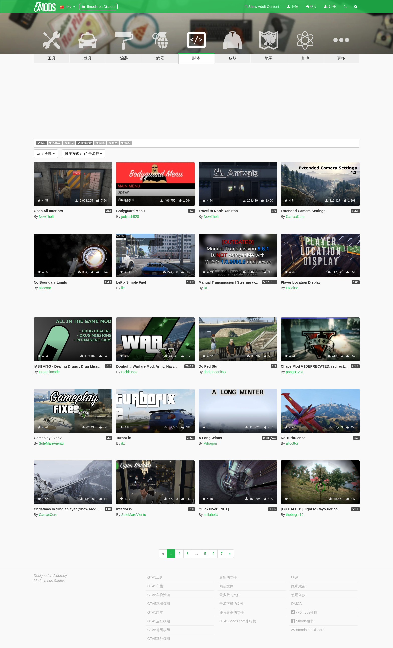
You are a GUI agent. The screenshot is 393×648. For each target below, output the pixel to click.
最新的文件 (228, 577)
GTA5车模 (155, 586)
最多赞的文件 (229, 595)
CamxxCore (295, 216)
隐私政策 (298, 586)
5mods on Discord (307, 630)
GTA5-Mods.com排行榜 (237, 621)
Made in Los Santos (49, 581)
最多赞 (83, 154)
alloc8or (45, 288)
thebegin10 (294, 515)
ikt (123, 288)
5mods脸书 (302, 621)
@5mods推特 (304, 612)
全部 (46, 154)
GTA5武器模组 (158, 604)
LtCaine (292, 288)
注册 (330, 7)
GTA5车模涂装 (158, 595)
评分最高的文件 (231, 612)
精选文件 (226, 586)
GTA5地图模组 (158, 630)
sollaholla (211, 515)
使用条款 (298, 595)
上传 (292, 7)
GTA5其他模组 (158, 639)
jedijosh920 (130, 216)
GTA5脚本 (155, 612)
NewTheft (46, 216)
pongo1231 (295, 372)
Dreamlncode (49, 372)
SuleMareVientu (51, 443)
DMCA (296, 604)
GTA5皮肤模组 (158, 621)
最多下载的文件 (231, 604)
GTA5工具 (155, 577)
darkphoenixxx (215, 372)
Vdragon (210, 443)
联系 (294, 577)
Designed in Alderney (50, 576)
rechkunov (129, 372)
